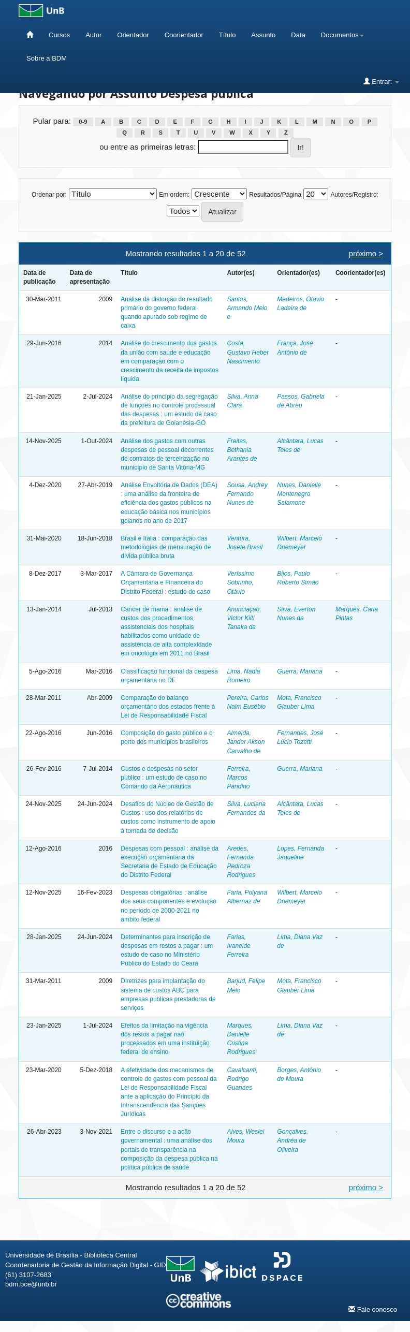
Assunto (263, 35)
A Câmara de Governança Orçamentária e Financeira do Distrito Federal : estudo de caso (165, 582)
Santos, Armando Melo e (247, 308)
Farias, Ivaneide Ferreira (238, 945)
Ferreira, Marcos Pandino (238, 777)
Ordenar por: (49, 194)
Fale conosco (372, 1309)
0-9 (83, 122)
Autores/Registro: (354, 194)
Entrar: (381, 81)
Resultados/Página (275, 194)
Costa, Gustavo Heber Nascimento (248, 352)
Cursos (59, 35)
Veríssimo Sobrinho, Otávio (240, 582)
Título (227, 35)
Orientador (133, 35)
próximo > (366, 253)
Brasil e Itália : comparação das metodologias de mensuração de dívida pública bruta (166, 547)
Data (298, 35)
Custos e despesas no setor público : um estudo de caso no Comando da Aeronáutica (164, 777)
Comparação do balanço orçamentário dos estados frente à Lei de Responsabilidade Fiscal (168, 706)
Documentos (342, 35)
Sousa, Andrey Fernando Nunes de (247, 493)
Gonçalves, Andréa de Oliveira (292, 1140)
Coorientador (184, 35)
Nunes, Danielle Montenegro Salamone (299, 493)
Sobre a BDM (46, 58)
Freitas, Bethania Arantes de (242, 449)
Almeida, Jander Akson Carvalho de (246, 741)
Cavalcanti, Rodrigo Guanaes (242, 1078)
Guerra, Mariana (299, 671)
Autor (93, 35)
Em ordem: (174, 194)
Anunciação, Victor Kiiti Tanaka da (244, 618)
